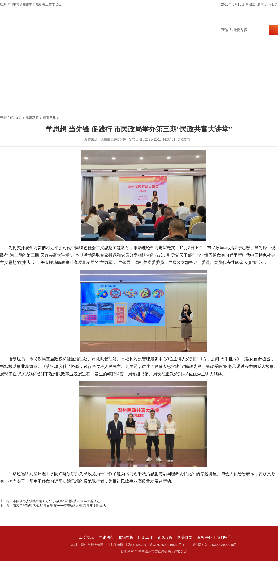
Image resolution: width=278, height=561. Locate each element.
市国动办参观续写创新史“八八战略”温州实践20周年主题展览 (56, 501)
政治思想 (102, 103)
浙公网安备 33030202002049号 (214, 545)
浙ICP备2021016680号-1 (166, 545)
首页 (11, 103)
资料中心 (262, 103)
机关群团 (198, 103)
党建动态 (70, 103)
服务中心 (230, 103)
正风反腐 (166, 103)
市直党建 (49, 117)
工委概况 (38, 103)
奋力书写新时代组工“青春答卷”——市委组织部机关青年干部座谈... (61, 505)
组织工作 (134, 103)
